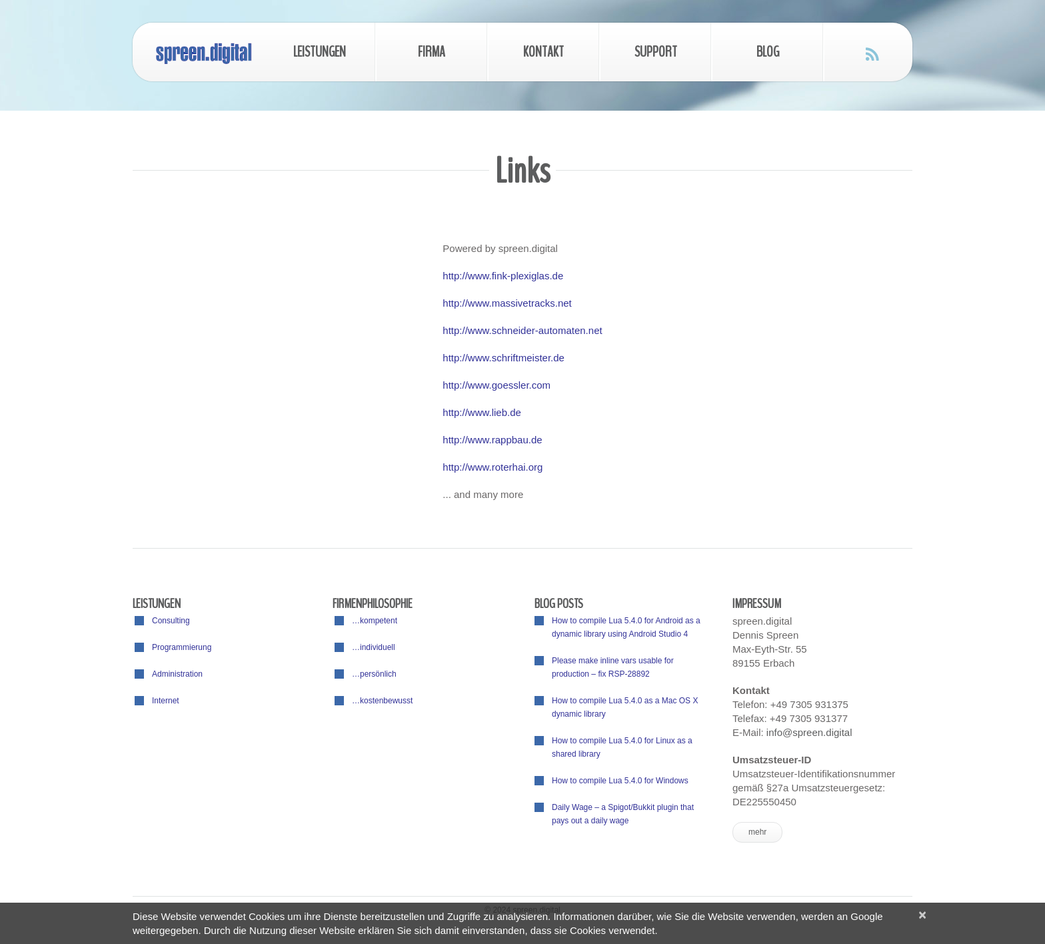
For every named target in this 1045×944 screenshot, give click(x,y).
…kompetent (374, 620)
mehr (757, 832)
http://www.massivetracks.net (507, 303)
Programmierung (181, 647)
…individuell (373, 647)
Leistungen (319, 52)
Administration (177, 674)
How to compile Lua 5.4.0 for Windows (620, 780)
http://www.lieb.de (482, 412)
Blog (767, 52)
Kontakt (543, 52)
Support (655, 52)
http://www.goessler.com (496, 385)
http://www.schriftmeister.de (503, 357)
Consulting (171, 620)
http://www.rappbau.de (492, 439)
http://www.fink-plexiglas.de (503, 275)
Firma (431, 52)
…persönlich (374, 674)
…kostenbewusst (382, 700)
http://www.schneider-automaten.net (522, 330)
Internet (165, 700)
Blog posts (558, 604)
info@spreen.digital (809, 732)
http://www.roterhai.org (492, 467)
